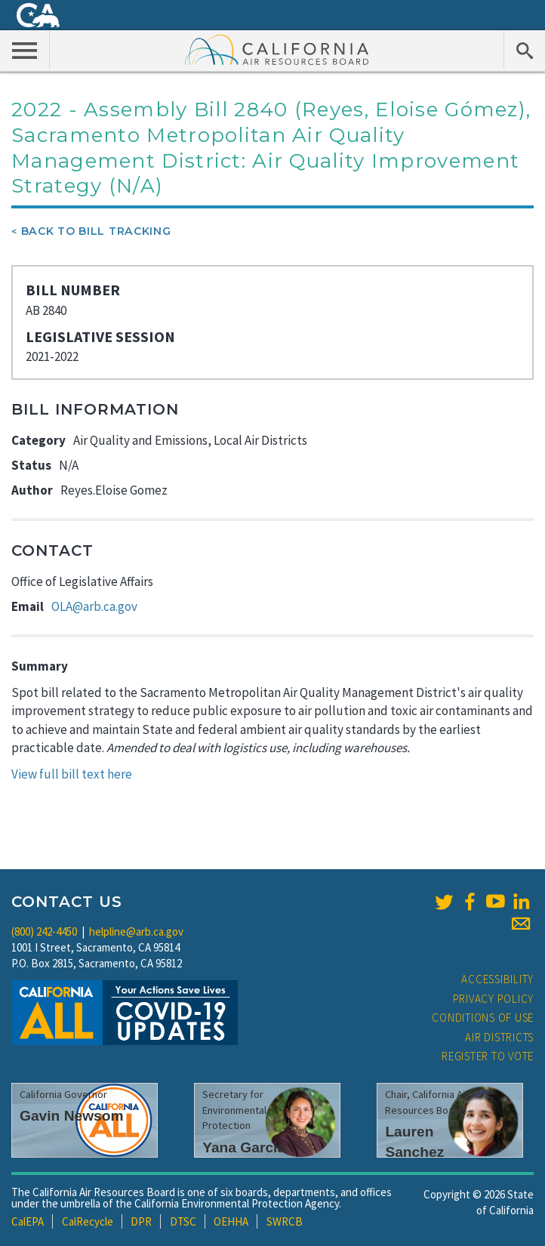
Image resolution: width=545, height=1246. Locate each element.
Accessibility (497, 979)
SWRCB (284, 1221)
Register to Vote (488, 1056)
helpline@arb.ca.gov (136, 931)
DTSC (183, 1221)
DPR (141, 1221)
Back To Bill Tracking (96, 231)
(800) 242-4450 (44, 931)
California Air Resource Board (277, 49)
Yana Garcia (243, 1147)
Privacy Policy (493, 999)
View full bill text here (71, 774)
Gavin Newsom (72, 1116)
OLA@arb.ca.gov (94, 606)
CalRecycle (87, 1221)
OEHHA (231, 1221)
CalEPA (27, 1221)
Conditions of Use (483, 1017)
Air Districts (499, 1037)
